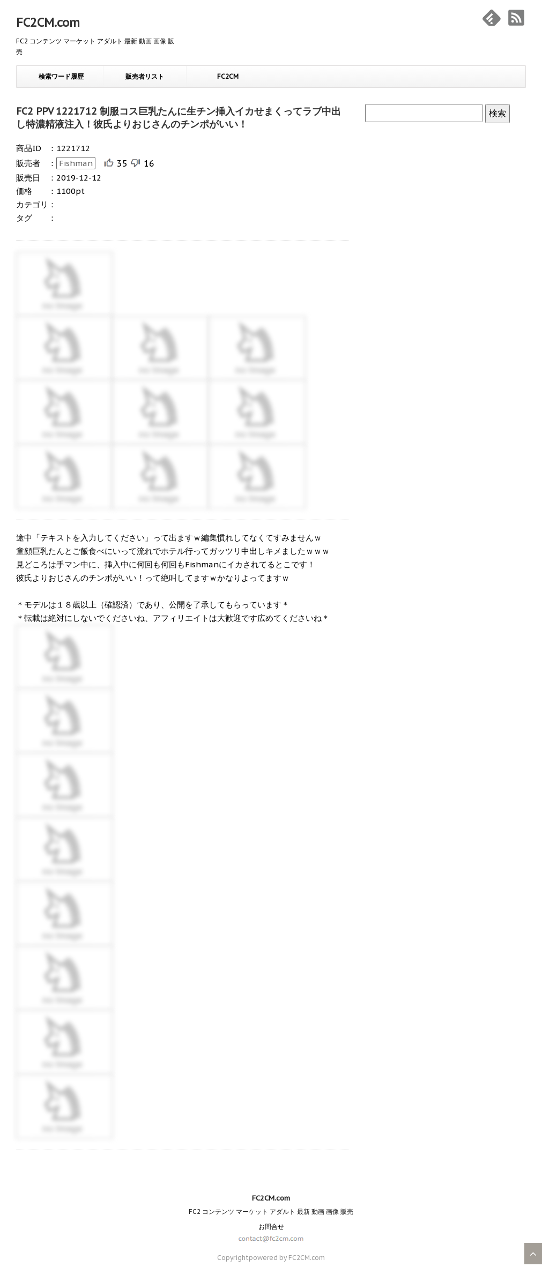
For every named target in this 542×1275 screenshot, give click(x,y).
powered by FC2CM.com (287, 1258)
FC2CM (228, 76)
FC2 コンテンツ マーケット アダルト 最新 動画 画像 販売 (271, 1212)
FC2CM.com (48, 22)
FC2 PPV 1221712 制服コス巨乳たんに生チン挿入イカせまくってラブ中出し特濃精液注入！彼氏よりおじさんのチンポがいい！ (178, 117)
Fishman (76, 163)
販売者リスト (144, 76)
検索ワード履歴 (61, 76)
